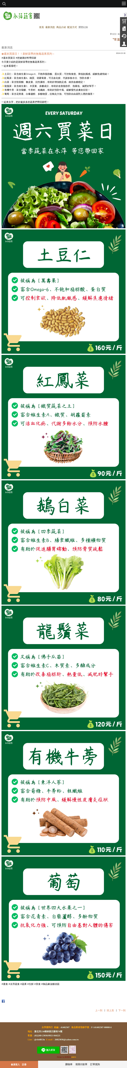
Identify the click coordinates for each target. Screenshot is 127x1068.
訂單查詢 (95, 1064)
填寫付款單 (81, 1064)
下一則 (122, 1010)
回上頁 (110, 1010)
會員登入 (15, 1064)
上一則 (98, 1010)
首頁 (114, 34)
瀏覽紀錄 (83, 27)
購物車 (68, 1064)
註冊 (24, 1064)
